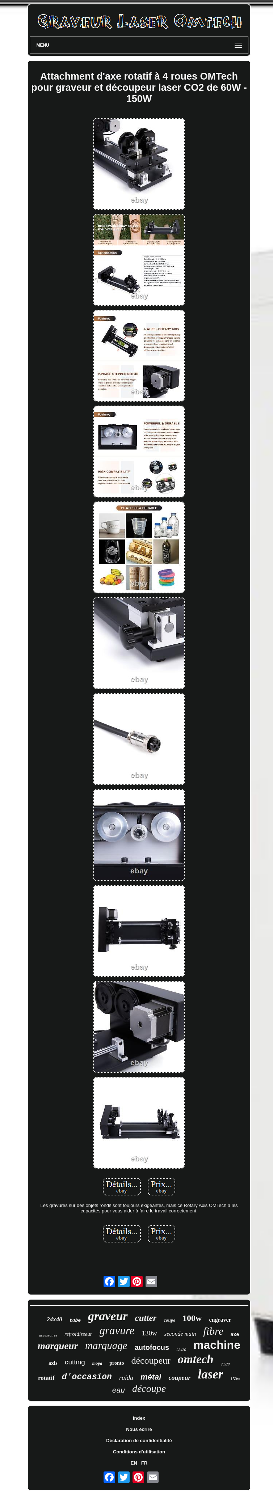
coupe (169, 1320)
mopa (97, 1363)
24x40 (54, 1319)
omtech (196, 1359)
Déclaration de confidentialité (139, 1440)
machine (216, 1344)
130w (149, 1333)
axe (235, 1334)
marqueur (58, 1345)
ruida (126, 1377)
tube (75, 1320)
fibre (213, 1331)
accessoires (48, 1335)
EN (134, 1463)
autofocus (152, 1347)
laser (210, 1374)
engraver (220, 1320)
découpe (149, 1388)
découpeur (150, 1360)
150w (235, 1378)
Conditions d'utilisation (139, 1451)
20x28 (225, 1364)
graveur (108, 1316)
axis (53, 1363)
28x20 (181, 1349)
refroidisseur (78, 1334)
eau (118, 1390)
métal (150, 1376)
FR (144, 1463)
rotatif (46, 1377)
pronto (116, 1363)
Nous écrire (139, 1429)
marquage (106, 1345)
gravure (117, 1330)
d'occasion (87, 1377)
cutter (146, 1318)
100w (192, 1318)
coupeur (179, 1377)
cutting (75, 1362)
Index (139, 1418)
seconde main (180, 1334)
